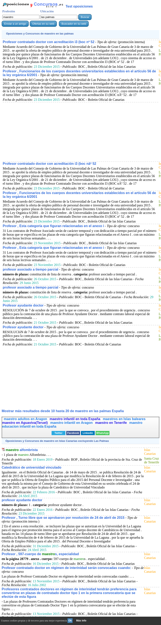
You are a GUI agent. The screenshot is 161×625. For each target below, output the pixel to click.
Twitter (58, 433)
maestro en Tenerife (111, 422)
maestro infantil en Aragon (71, 422)
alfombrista (22, 450)
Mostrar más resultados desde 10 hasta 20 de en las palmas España (63, 411)
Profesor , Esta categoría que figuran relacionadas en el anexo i (53, 226)
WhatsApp (102, 433)
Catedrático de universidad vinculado (31, 467)
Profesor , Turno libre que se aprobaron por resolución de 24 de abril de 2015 (63, 517)
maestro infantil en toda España (75, 419)
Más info (81, 620)
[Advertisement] (80, 131)
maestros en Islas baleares (124, 419)
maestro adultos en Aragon (25, 419)
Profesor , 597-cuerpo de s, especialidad (40, 554)
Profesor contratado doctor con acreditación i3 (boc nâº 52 (49, 163)
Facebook (73, 433)
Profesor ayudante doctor (23, 305)
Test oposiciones (79, 6)
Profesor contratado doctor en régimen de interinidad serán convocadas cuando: (66, 568)
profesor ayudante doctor (22, 500)
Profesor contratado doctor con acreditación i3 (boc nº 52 (48, 42)
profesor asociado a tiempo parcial (30, 269)
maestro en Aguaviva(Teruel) (25, 422)
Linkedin (88, 433)
